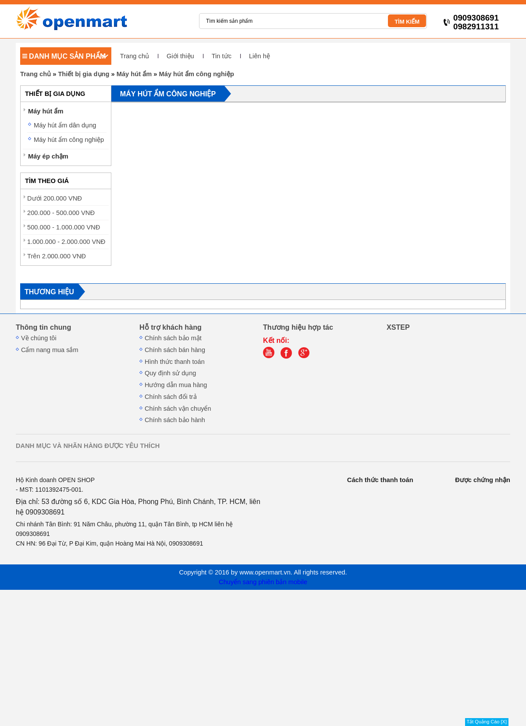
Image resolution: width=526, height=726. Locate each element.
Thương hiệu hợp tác (298, 327)
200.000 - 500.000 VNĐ (61, 212)
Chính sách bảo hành (175, 419)
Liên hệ (259, 56)
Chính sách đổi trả (171, 396)
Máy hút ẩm (134, 74)
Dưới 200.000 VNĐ (54, 198)
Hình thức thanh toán (175, 361)
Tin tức (221, 56)
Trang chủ (134, 56)
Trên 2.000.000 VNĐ (56, 256)
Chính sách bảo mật (173, 338)
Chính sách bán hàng (175, 349)
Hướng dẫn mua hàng (176, 384)
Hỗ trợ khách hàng (170, 327)
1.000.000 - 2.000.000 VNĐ (66, 241)
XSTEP (398, 327)
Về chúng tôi (39, 338)
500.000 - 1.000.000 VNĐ (63, 227)
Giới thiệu (180, 56)
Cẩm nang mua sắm (49, 349)
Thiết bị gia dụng (83, 74)
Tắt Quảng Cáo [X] (487, 721)
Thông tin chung (43, 327)
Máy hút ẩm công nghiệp (197, 74)
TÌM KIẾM (406, 21)
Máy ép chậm (48, 156)
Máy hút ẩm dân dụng (65, 125)
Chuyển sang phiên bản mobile (263, 581)
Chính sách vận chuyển (178, 408)
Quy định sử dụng (170, 373)
